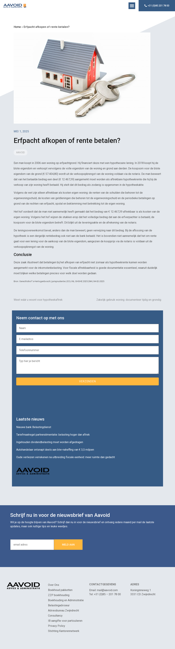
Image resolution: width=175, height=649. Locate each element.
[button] (132, 5)
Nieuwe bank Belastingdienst (33, 427)
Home (17, 27)
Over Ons (53, 585)
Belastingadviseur (59, 605)
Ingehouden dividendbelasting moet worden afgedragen (49, 442)
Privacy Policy (56, 625)
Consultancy (55, 615)
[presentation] (42, 400)
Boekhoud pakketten (60, 590)
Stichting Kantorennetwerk (63, 631)
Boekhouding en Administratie (66, 600)
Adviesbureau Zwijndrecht (63, 610)
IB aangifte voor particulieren (65, 620)
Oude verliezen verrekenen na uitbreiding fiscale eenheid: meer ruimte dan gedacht (65, 457)
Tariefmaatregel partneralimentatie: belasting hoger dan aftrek (53, 434)
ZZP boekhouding (58, 595)
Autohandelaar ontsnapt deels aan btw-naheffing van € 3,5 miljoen (55, 449)
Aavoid (20, 152)
